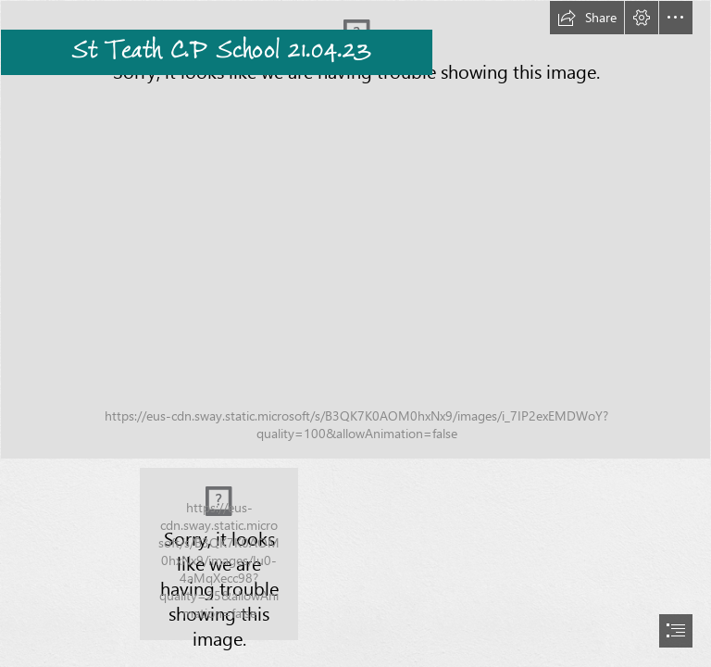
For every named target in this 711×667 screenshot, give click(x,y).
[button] (587, 17)
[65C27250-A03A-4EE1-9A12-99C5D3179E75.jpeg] (355, 229)
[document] (355, 333)
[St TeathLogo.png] (219, 554)
